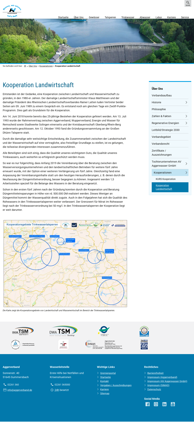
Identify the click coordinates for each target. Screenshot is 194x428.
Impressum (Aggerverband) (164, 379)
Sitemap (105, 395)
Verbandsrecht (160, 146)
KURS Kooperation (166, 181)
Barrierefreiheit (156, 375)
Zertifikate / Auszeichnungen (162, 155)
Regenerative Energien (165, 125)
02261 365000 (63, 387)
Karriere (171, 17)
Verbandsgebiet (161, 139)
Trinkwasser (127, 17)
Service (185, 17)
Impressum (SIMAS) (159, 391)
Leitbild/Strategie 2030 (166, 132)
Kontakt (105, 383)
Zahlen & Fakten (161, 118)
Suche (187, 3)
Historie (156, 104)
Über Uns (78, 17)
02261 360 (13, 387)
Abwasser (144, 17)
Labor (158, 17)
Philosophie (159, 111)
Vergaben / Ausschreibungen (117, 387)
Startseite (63, 17)
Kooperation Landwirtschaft (164, 189)
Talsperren (110, 17)
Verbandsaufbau (162, 97)
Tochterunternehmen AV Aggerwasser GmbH (166, 166)
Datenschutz (155, 395)
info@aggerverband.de (21, 392)
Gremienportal (109, 375)
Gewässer (94, 17)
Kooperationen (46, 68)
